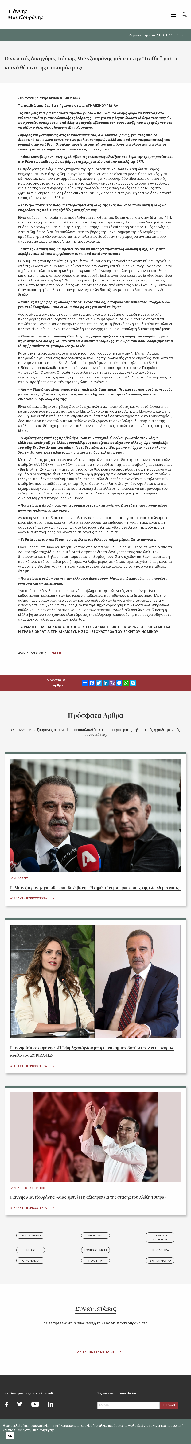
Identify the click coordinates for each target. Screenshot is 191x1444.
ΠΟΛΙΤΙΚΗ (39, 1188)
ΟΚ (10, 1435)
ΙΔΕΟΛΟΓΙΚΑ (160, 1250)
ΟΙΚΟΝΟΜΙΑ (30, 1260)
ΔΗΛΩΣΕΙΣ (20, 878)
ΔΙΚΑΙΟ (31, 1250)
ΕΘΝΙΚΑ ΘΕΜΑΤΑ (95, 1250)
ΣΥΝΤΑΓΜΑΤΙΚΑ (160, 1260)
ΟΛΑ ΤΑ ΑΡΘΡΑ (31, 1235)
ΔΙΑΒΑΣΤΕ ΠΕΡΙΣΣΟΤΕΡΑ (28, 899)
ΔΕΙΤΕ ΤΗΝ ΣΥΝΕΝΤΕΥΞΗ (95, 1352)
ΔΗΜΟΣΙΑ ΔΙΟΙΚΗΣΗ (160, 1237)
